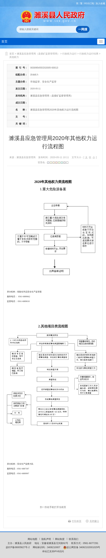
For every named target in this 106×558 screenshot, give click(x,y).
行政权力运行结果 (88, 53)
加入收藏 (100, 3)
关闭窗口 (94, 521)
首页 (4, 41)
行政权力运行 (69, 53)
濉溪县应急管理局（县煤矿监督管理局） (38, 53)
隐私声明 (46, 539)
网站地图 (33, 539)
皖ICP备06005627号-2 (18, 547)
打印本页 (76, 521)
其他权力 (14, 57)
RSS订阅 (89, 3)
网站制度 (60, 539)
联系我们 (73, 539)
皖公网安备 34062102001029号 (81, 547)
